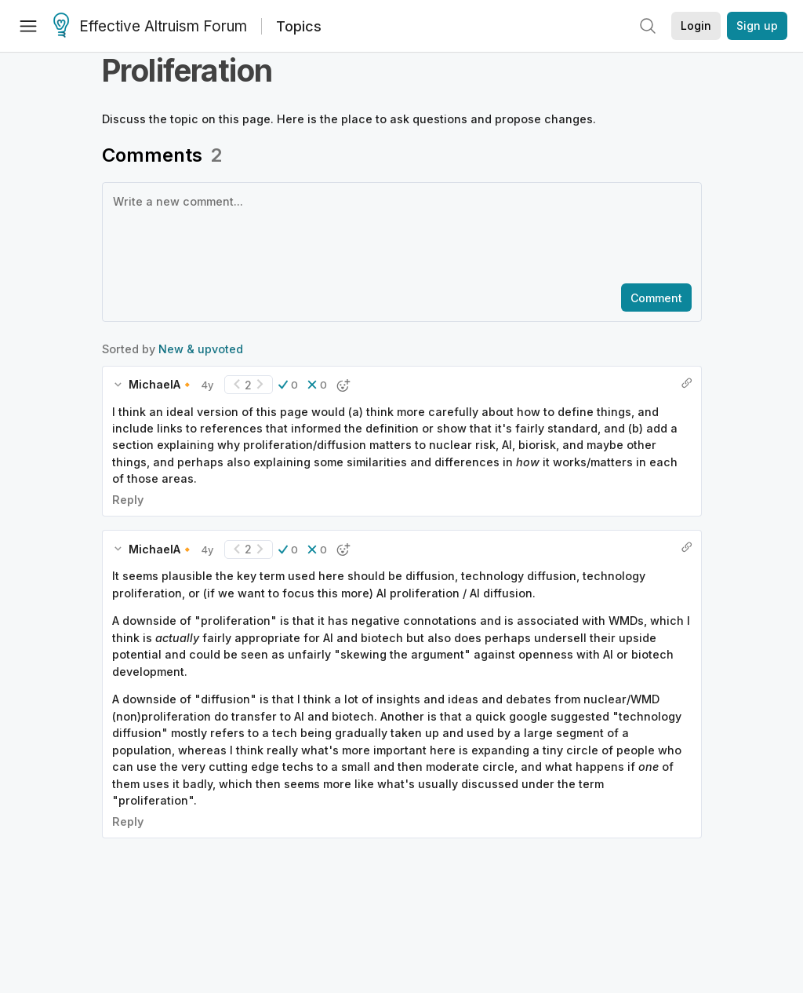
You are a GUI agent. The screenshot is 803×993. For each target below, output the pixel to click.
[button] (288, 384)
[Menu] (28, 26)
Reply (128, 499)
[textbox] (399, 231)
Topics (299, 26)
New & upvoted (200, 349)
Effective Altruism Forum (150, 27)
